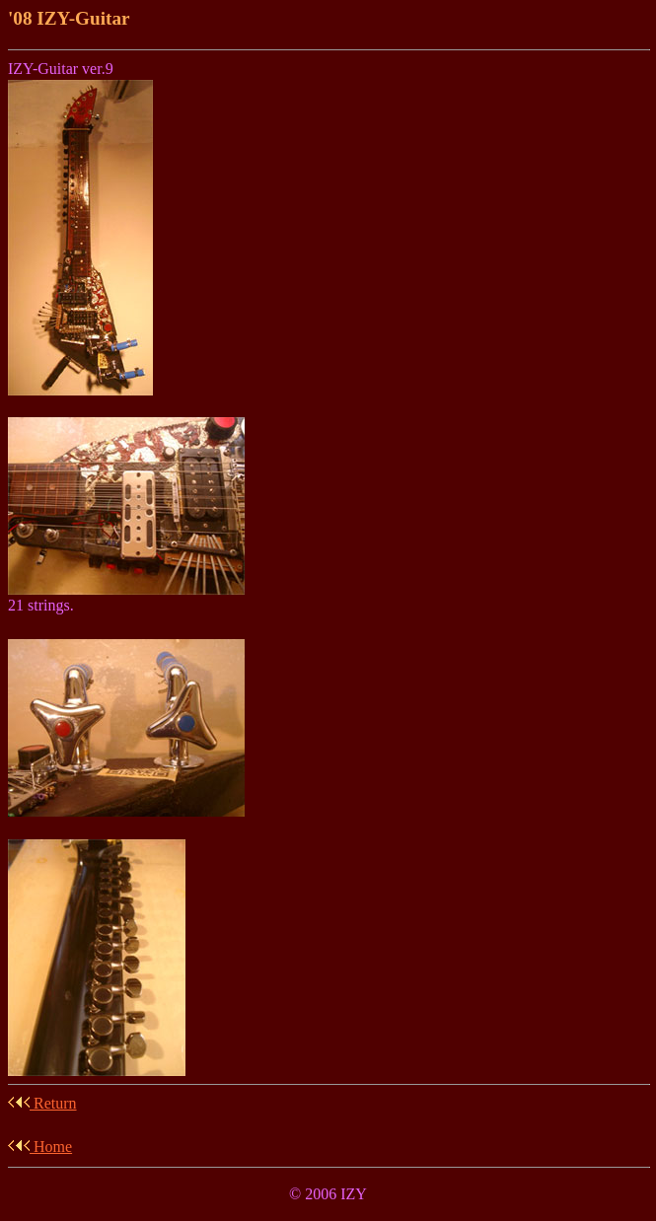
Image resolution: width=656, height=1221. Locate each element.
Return (42, 1103)
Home (40, 1146)
